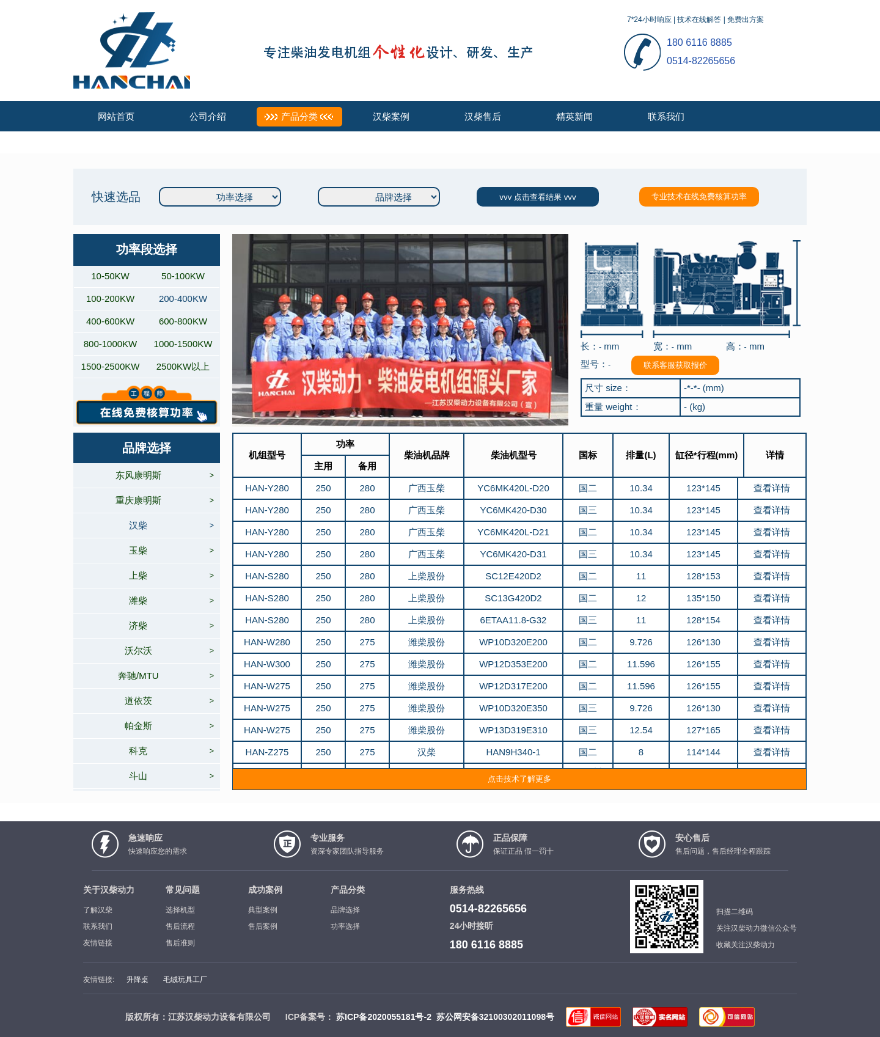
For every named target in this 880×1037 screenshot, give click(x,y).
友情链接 (97, 943)
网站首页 (116, 116)
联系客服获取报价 (675, 365)
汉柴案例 (391, 116)
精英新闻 (574, 116)
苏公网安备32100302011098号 (495, 1017)
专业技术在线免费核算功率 (699, 196)
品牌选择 (345, 910)
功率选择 (345, 926)
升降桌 (137, 979)
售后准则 (180, 943)
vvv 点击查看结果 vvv (537, 197)
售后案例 (262, 926)
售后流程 (180, 926)
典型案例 (262, 910)
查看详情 (772, 488)
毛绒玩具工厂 (185, 979)
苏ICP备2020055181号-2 (383, 1017)
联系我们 (666, 116)
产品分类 (299, 116)
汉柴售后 (482, 116)
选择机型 (180, 910)
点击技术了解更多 (519, 778)
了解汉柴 (97, 910)
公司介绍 (207, 116)
